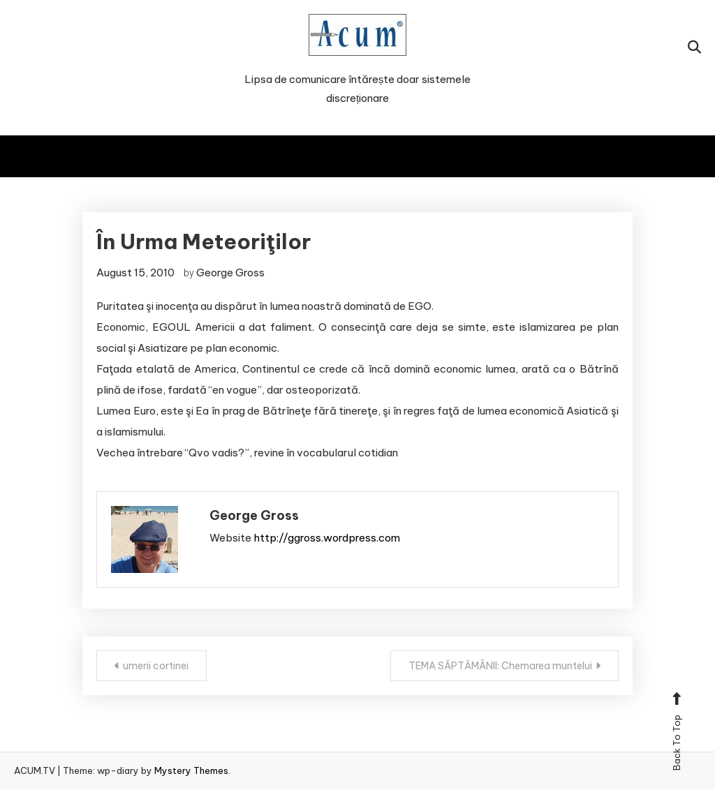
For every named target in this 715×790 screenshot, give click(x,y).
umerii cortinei (156, 665)
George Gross (230, 272)
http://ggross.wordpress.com (326, 537)
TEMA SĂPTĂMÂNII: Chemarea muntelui (500, 665)
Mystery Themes (191, 770)
